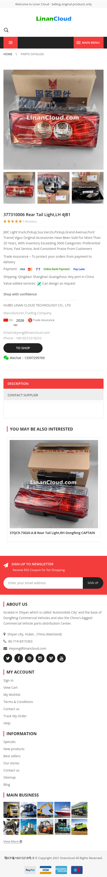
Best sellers (11, 756)
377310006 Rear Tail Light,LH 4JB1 (36, 214)
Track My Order (15, 716)
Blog (6, 784)
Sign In (8, 680)
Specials (9, 742)
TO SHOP (23, 348)
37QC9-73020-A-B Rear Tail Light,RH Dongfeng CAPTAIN (52, 533)
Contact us (11, 709)
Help (6, 723)
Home (8, 54)
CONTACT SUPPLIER (23, 395)
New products (13, 749)
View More (11, 841)
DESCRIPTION (18, 383)
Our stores (11, 763)
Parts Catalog (32, 54)
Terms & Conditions (18, 702)
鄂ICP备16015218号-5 (19, 858)
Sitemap (9, 777)
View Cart (10, 687)
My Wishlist (11, 694)
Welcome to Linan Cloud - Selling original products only (53, 4)
